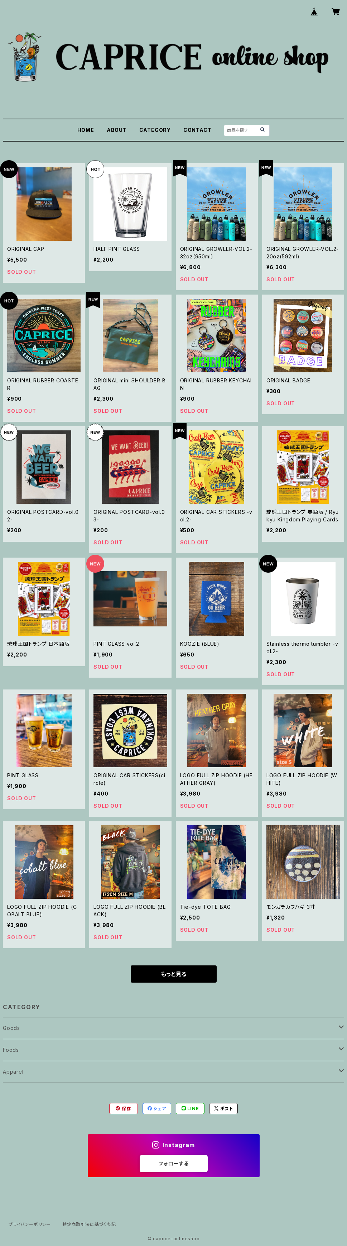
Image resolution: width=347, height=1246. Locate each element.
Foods (11, 1050)
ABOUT (117, 130)
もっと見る (174, 974)
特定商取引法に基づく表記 (89, 1224)
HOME (85, 130)
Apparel (13, 1072)
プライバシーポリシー (30, 1224)
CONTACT (197, 130)
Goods (11, 1028)
